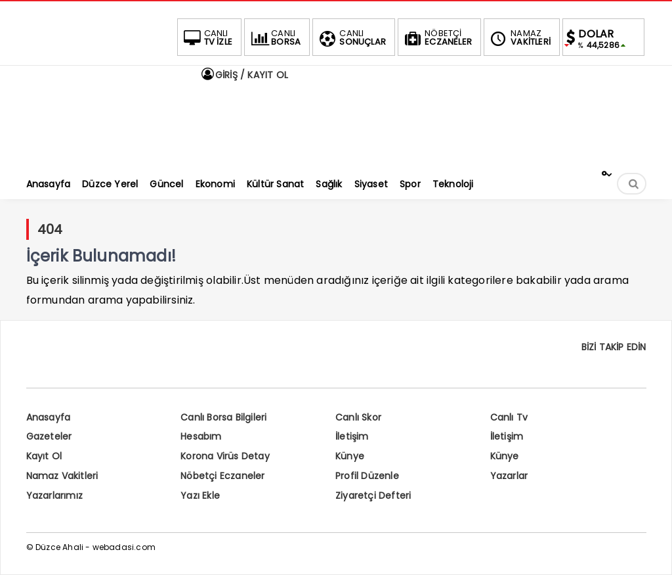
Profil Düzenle (367, 475)
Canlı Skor (358, 417)
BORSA (274, 37)
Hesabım (200, 436)
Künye (349, 456)
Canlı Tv (509, 417)
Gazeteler (49, 436)
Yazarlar (509, 475)
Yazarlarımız (54, 495)
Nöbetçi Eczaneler (222, 475)
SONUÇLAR (351, 37)
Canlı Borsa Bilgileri (223, 417)
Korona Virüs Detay (225, 456)
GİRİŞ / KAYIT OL (244, 74)
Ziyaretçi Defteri (373, 495)
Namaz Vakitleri (62, 475)
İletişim (352, 436)
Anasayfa (48, 417)
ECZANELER (437, 37)
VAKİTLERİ (519, 37)
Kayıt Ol (44, 456)
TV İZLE (206, 37)
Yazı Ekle (200, 495)
